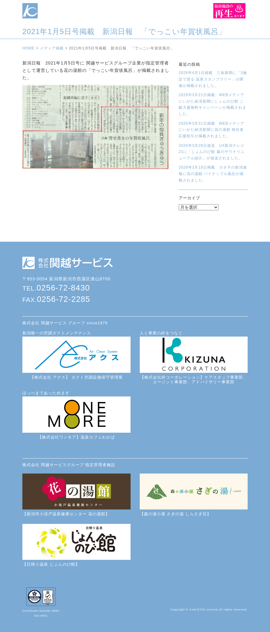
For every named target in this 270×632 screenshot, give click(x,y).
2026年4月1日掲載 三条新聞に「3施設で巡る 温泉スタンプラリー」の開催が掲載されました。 (213, 79)
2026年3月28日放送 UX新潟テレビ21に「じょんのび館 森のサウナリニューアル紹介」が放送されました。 (212, 151)
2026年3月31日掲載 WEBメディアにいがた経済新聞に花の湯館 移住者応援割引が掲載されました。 (211, 129)
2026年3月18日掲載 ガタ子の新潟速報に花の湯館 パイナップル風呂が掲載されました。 (213, 173)
